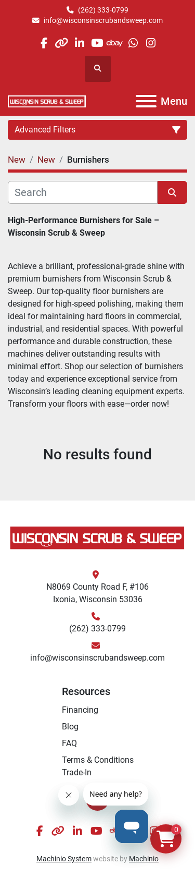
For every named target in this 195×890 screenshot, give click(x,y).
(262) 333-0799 (103, 10)
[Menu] (146, 101)
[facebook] (43, 43)
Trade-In (77, 772)
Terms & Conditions (98, 760)
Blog (70, 726)
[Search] (83, 192)
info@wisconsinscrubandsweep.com (103, 20)
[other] (61, 43)
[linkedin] (79, 43)
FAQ (69, 743)
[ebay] (115, 43)
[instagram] (150, 43)
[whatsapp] (132, 43)
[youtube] (97, 43)
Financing (80, 710)
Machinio (144, 859)
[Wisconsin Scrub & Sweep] (97, 537)
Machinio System (64, 859)
